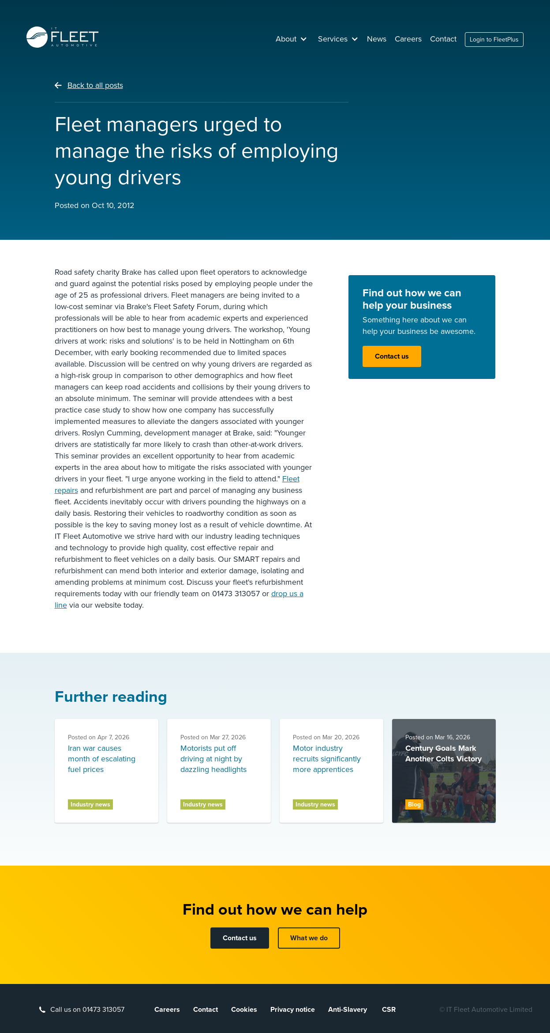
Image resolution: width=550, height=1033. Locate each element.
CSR (389, 1009)
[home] (62, 37)
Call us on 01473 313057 (87, 1009)
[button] (291, 39)
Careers (408, 39)
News (376, 39)
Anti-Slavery (348, 1009)
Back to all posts (95, 85)
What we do (309, 938)
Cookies (244, 1009)
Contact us (392, 356)
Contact (443, 39)
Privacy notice (292, 1009)
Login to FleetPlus (494, 39)
